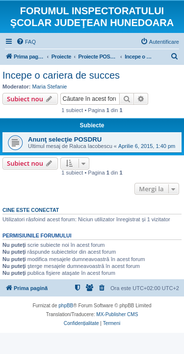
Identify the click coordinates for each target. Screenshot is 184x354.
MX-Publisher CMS (117, 314)
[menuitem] (26, 42)
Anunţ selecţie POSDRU (65, 139)
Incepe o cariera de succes (61, 75)
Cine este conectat (30, 210)
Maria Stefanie (49, 86)
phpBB (65, 305)
